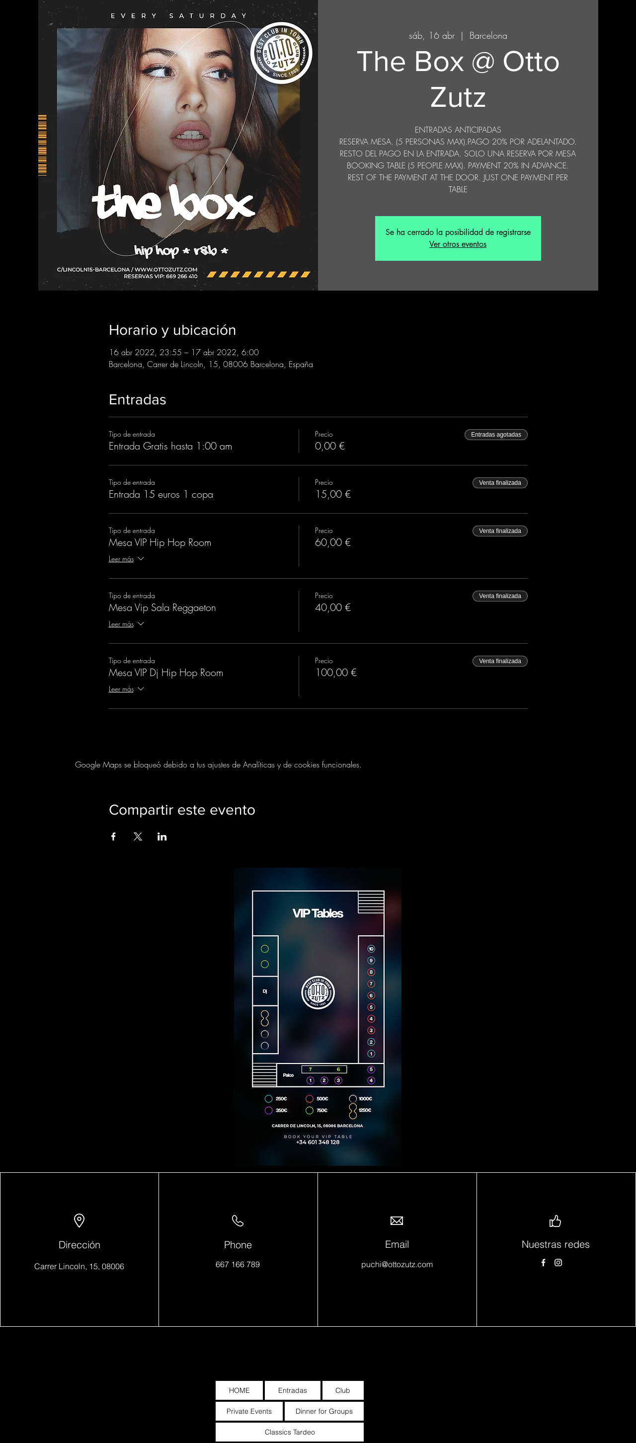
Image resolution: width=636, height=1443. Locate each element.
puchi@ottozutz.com (397, 1264)
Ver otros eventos (457, 244)
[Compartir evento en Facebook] (113, 836)
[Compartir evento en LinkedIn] (162, 836)
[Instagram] (558, 1262)
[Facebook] (543, 1262)
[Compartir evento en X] (138, 836)
